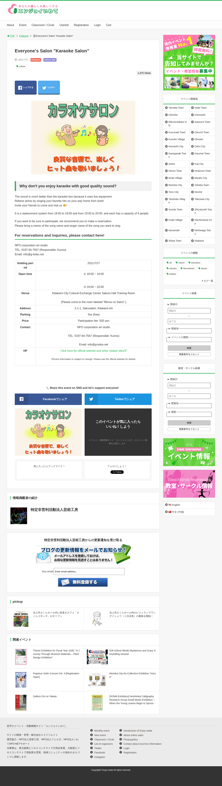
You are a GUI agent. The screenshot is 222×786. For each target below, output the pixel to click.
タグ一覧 (208, 280)
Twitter (97, 748)
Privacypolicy (131, 739)
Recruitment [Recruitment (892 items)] (189, 268)
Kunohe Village (176, 139)
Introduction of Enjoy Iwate (138, 730)
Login (97, 25)
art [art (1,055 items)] (170, 263)
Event (22, 25)
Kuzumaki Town (177, 132)
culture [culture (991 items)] (181, 263)
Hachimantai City (203, 222)
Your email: (48, 571)
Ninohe (198, 192)
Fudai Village (175, 220)
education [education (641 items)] (195, 263)
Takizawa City (202, 199)
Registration (81, 25)
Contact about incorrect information (142, 743)
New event (100, 735)
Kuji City (199, 164)
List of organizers (103, 743)
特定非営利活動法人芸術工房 (54, 510)
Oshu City (200, 146)
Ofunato (199, 139)
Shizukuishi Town (203, 211)
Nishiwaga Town (203, 232)
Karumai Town (202, 153)
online (171, 164)
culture (22, 66)
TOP (11, 36)
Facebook (99, 752)
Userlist (64, 25)
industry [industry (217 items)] (173, 268)
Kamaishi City (175, 146)
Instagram (99, 757)
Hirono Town (175, 170)
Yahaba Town (202, 185)
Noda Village (175, 178)
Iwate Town (201, 107)
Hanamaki (173, 230)
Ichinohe (173, 114)
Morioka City (175, 185)
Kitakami (24, 36)
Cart (108, 25)
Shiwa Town (174, 240)
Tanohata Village (176, 201)
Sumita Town (175, 209)
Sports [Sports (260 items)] (204, 268)
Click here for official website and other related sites (92, 350)
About (10, 25)
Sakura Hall (50, 60)
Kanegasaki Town (177, 155)
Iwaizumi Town (202, 122)
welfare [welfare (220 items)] (172, 274)
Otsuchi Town (202, 132)
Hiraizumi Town (203, 170)
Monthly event (101, 730)
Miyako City (201, 178)
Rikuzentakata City (177, 124)
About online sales (133, 735)
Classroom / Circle (43, 25)
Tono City (173, 192)
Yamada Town (176, 107)
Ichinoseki (200, 114)
